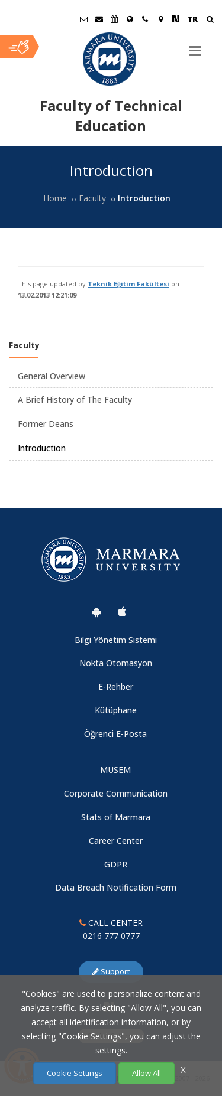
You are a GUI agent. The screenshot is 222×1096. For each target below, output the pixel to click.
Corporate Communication (116, 793)
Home (55, 198)
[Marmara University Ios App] (121, 611)
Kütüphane (116, 710)
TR (192, 19)
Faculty (92, 198)
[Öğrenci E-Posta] (83, 19)
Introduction (42, 448)
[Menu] (195, 46)
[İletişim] (145, 19)
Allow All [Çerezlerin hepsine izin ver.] (146, 1073)
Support (111, 971)
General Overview (51, 375)
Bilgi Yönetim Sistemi (116, 639)
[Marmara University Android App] (96, 611)
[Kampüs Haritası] (160, 19)
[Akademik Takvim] (114, 19)
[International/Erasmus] (130, 19)
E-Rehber (115, 686)
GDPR (115, 864)
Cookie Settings (74, 1073)
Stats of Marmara (115, 817)
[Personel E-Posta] (99, 19)
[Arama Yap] (210, 20)
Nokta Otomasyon (115, 662)
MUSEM (115, 769)
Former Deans (45, 423)
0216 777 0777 (111, 935)
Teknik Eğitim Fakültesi (128, 283)
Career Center (116, 840)
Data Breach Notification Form (115, 887)
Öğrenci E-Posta (115, 733)
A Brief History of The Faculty (75, 399)
